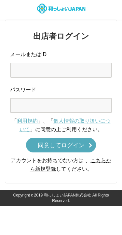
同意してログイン (61, 145)
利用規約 (27, 121)
